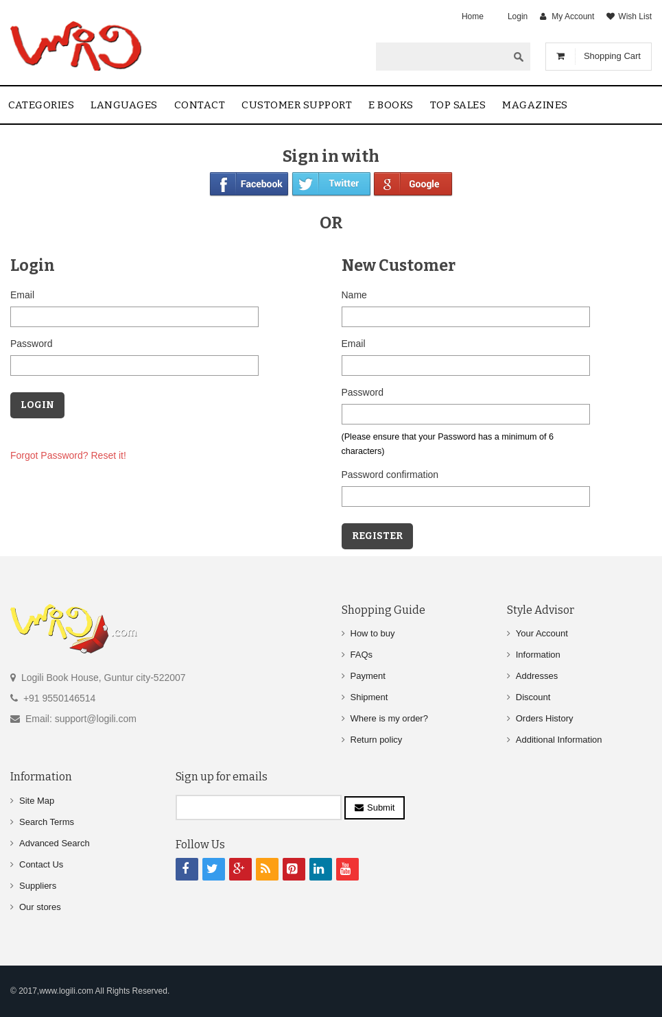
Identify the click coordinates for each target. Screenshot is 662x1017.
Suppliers (37, 886)
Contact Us (41, 864)
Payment (368, 676)
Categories (41, 105)
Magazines (535, 105)
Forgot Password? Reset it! (68, 455)
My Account (573, 16)
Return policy (377, 739)
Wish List (635, 16)
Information (538, 654)
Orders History (545, 718)
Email (22, 294)
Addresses (537, 676)
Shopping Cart (612, 56)
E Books (391, 105)
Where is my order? (389, 718)
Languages (124, 105)
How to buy (373, 633)
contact (200, 105)
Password (31, 343)
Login (518, 16)
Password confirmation (390, 474)
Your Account (542, 633)
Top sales (458, 105)
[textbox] (441, 56)
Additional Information (559, 739)
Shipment (369, 697)
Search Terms (46, 822)
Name (354, 294)
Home (473, 16)
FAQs (362, 654)
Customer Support (296, 105)
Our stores (40, 907)
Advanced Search (54, 843)
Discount (533, 697)
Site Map (36, 800)
